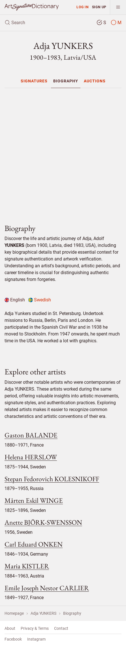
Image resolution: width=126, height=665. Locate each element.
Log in (82, 7)
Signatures (34, 81)
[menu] (118, 7)
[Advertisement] (65, 153)
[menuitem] (34, 81)
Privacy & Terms (35, 628)
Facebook (13, 639)
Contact (61, 628)
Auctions (95, 81)
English (15, 300)
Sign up (99, 7)
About (10, 628)
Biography (65, 81)
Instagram (36, 639)
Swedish (39, 300)
